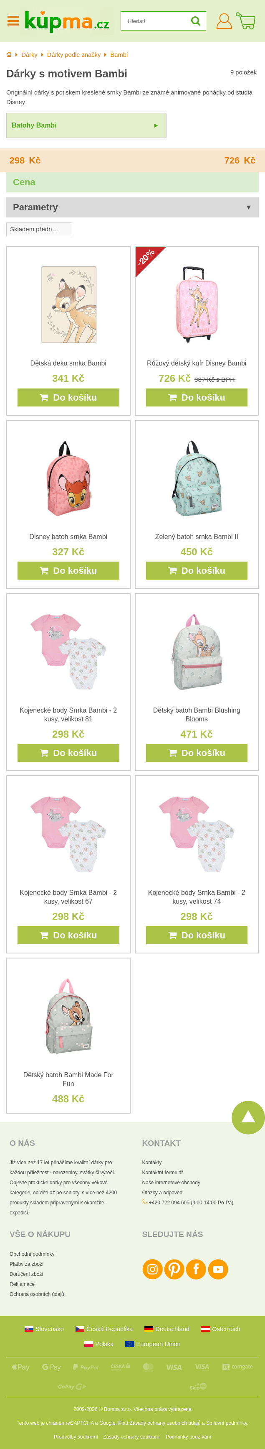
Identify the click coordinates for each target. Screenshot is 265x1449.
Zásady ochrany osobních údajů (165, 1423)
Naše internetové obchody (171, 1183)
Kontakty (152, 1162)
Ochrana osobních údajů (37, 1294)
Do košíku (68, 397)
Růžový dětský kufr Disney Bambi (196, 363)
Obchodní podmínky (32, 1254)
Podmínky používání (188, 1437)
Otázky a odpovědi (163, 1193)
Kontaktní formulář (162, 1173)
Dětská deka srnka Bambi (68, 363)
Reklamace (22, 1284)
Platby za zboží (26, 1264)
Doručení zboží (26, 1274)
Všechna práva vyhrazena (163, 1409)
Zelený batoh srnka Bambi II (196, 536)
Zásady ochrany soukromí (132, 1437)
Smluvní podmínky (226, 1423)
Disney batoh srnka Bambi (68, 536)
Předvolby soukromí (76, 1437)
